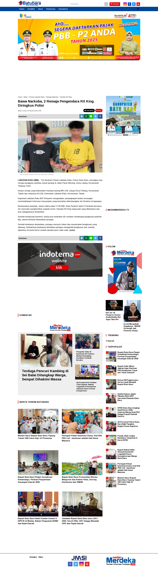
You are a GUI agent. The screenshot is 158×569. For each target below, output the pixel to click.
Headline (31, 9)
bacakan (89, 110)
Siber (40, 557)
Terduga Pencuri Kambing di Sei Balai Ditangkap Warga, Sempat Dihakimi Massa (45, 375)
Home (21, 9)
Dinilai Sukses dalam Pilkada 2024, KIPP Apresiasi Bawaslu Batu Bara (128, 397)
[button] (138, 8)
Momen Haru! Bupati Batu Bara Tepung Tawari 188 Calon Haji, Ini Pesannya (128, 481)
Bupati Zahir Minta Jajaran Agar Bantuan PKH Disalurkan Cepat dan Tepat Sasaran (127, 369)
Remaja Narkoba (52, 97)
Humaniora (63, 9)
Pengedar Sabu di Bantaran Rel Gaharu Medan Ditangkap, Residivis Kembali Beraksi (85, 356)
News (40, 9)
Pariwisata (50, 9)
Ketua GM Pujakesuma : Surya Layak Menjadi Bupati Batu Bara (128, 382)
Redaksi (33, 557)
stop (98, 110)
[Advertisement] (79, 77)
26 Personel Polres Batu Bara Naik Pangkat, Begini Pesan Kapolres (128, 424)
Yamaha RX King (66, 97)
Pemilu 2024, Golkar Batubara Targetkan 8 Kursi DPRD (127, 438)
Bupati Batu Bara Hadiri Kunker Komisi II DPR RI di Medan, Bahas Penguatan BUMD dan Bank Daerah (38, 521)
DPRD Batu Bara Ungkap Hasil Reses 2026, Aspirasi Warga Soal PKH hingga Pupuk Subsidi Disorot (128, 412)
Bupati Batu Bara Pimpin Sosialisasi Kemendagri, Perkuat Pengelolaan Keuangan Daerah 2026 (35, 479)
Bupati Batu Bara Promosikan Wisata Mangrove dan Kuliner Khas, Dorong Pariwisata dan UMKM (79, 479)
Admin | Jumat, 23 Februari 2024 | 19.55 (29, 110)
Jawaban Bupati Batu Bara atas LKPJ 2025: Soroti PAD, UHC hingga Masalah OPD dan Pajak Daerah (80, 521)
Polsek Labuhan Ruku (36, 97)
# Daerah (110, 341)
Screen (115, 4)
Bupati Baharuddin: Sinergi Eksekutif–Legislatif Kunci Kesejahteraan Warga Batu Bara (127, 454)
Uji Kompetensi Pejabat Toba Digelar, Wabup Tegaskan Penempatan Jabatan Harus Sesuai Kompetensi (86, 386)
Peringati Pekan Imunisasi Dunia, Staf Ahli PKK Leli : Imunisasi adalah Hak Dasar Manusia (82, 438)
